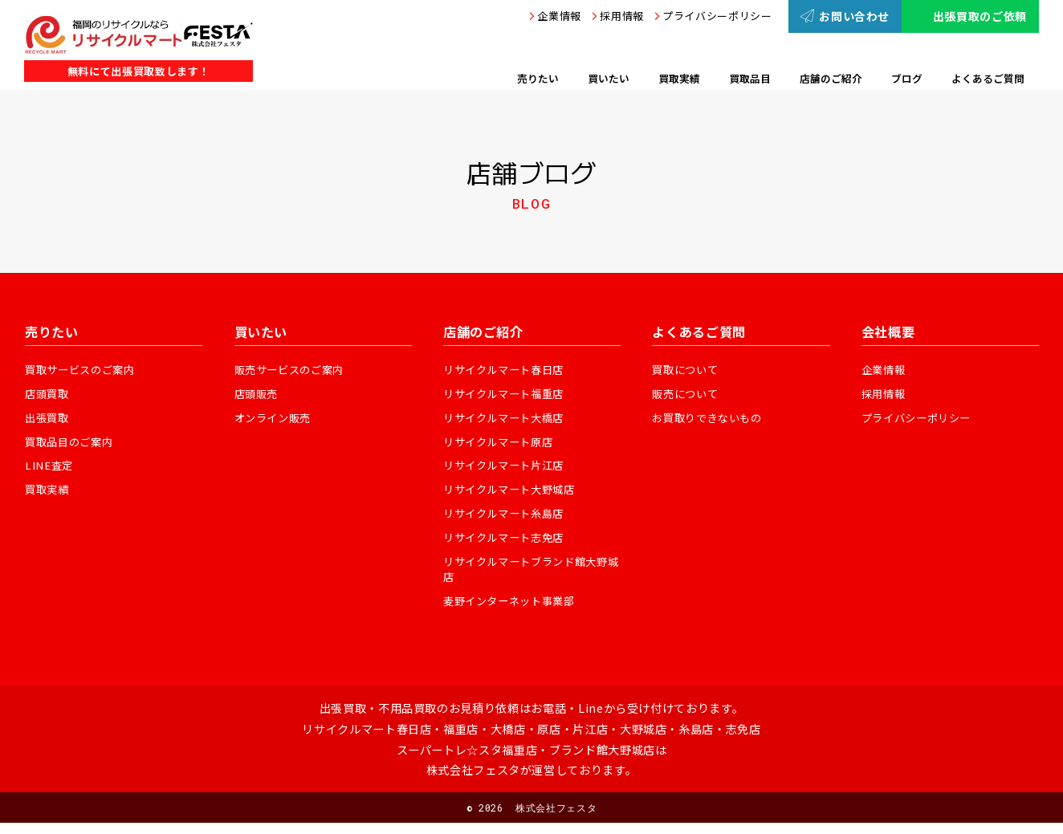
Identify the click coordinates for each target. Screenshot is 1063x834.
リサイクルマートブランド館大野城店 (531, 578)
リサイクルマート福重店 (507, 395)
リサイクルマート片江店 (507, 470)
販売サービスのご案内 (293, 370)
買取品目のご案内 (72, 445)
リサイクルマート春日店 (507, 370)
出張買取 (48, 420)
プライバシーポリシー (717, 15)
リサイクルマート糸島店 (507, 519)
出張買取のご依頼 (970, 16)
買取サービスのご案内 (84, 370)
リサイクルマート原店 (502, 445)
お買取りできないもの (711, 420)
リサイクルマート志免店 (507, 544)
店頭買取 (48, 395)
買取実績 (48, 494)
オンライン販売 (275, 420)
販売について (687, 395)
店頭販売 (258, 395)
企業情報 (559, 15)
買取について (687, 370)
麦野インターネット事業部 (513, 612)
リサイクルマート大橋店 (507, 420)
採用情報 (622, 15)
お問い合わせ (845, 16)
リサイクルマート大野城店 (513, 494)
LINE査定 (50, 470)
